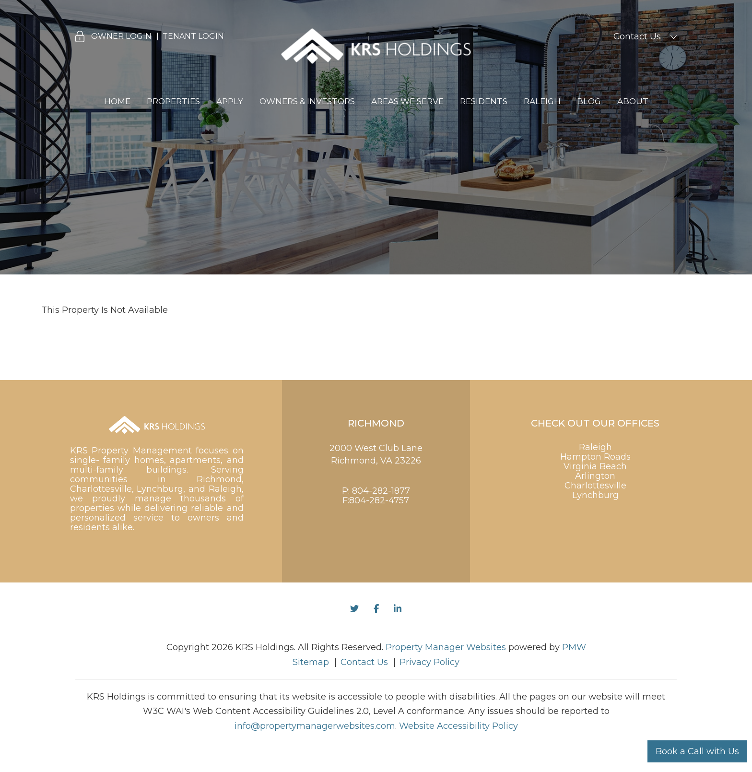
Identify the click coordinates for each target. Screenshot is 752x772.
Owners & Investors (307, 101)
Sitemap (311, 662)
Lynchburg (595, 495)
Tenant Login (193, 36)
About (632, 101)
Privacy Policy (429, 662)
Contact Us (637, 36)
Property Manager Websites (446, 647)
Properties (173, 101)
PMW (574, 647)
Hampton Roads (595, 456)
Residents (483, 101)
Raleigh (542, 101)
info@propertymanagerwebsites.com (315, 726)
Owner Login (121, 36)
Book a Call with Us (697, 751)
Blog (589, 101)
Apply (229, 101)
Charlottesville (595, 485)
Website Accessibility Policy (458, 726)
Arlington (595, 476)
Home (117, 101)
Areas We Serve (407, 101)
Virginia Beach (595, 466)
